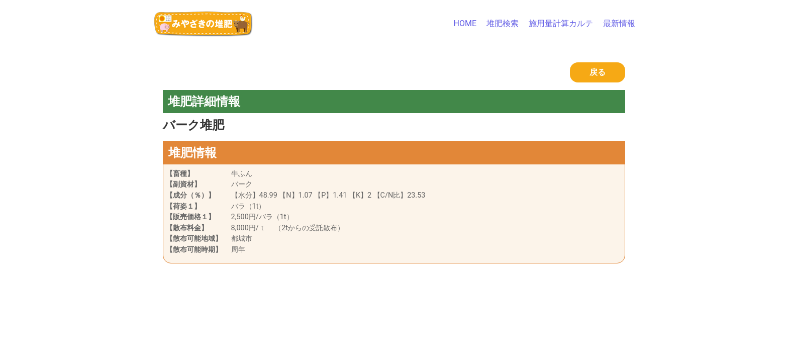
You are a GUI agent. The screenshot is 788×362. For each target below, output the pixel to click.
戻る (597, 72)
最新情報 (619, 23)
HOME (465, 23)
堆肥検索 (502, 23)
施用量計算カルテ (561, 23)
